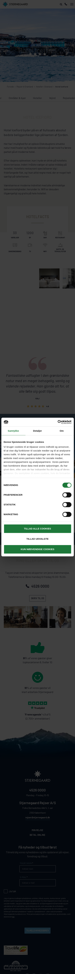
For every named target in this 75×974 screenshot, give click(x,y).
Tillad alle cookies (37, 528)
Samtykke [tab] (13, 430)
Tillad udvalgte (37, 538)
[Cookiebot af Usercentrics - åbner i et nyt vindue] (57, 422)
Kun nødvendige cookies (37, 549)
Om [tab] (62, 430)
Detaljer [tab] (37, 430)
